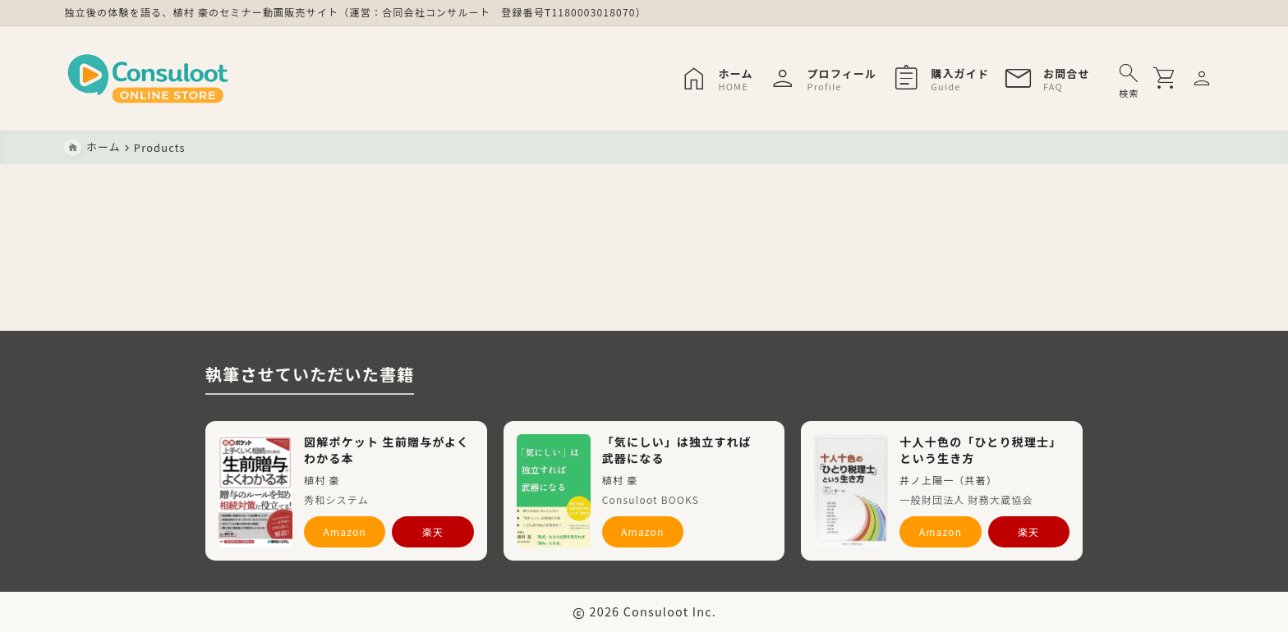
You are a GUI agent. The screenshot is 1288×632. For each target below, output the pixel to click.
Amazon (344, 531)
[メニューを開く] (1205, 78)
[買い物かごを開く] (1169, 78)
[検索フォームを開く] (1129, 78)
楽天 (433, 531)
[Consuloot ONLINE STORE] (148, 79)
